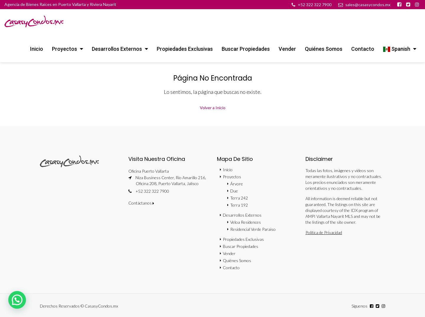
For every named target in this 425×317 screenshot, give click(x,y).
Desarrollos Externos (117, 49)
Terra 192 (239, 204)
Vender (287, 49)
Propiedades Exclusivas (185, 49)
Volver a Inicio (212, 107)
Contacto (362, 49)
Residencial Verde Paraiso (253, 229)
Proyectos (64, 49)
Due (234, 190)
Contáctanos (141, 202)
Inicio (36, 49)
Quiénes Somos (323, 49)
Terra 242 (239, 197)
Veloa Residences (245, 222)
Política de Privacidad (323, 232)
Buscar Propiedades (246, 49)
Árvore (236, 183)
